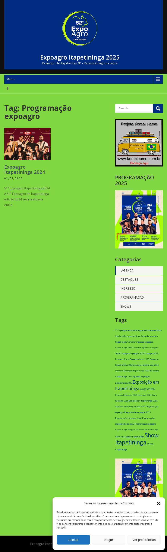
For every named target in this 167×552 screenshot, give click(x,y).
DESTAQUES (129, 279)
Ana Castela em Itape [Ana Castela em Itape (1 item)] (152, 330)
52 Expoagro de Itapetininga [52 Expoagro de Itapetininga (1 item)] (128, 330)
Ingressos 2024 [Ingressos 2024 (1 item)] (144, 394)
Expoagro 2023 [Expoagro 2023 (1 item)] (137, 353)
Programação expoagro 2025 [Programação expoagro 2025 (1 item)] (137, 412)
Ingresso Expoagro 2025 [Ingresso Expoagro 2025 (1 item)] (126, 394)
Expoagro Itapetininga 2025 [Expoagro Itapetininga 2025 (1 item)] (136, 370)
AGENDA (127, 270)
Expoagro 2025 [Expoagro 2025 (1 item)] (151, 353)
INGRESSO (127, 288)
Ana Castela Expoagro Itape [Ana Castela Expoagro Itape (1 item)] (128, 335)
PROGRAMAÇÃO (132, 297)
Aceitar (73, 540)
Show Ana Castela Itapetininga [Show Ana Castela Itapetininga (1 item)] (129, 436)
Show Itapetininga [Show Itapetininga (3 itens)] (137, 438)
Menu (10, 79)
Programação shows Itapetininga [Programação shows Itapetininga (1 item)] (142, 429)
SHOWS (125, 306)
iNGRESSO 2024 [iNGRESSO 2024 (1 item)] (147, 389)
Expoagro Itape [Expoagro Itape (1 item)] (122, 359)
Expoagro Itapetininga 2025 (80, 57)
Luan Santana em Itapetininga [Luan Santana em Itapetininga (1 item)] (138, 400)
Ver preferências (144, 540)
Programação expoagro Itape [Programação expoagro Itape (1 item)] (128, 417)
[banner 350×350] (139, 165)
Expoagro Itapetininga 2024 (24, 169)
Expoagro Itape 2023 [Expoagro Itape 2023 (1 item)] (139, 359)
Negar (108, 540)
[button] (158, 503)
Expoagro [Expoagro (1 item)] (124, 353)
